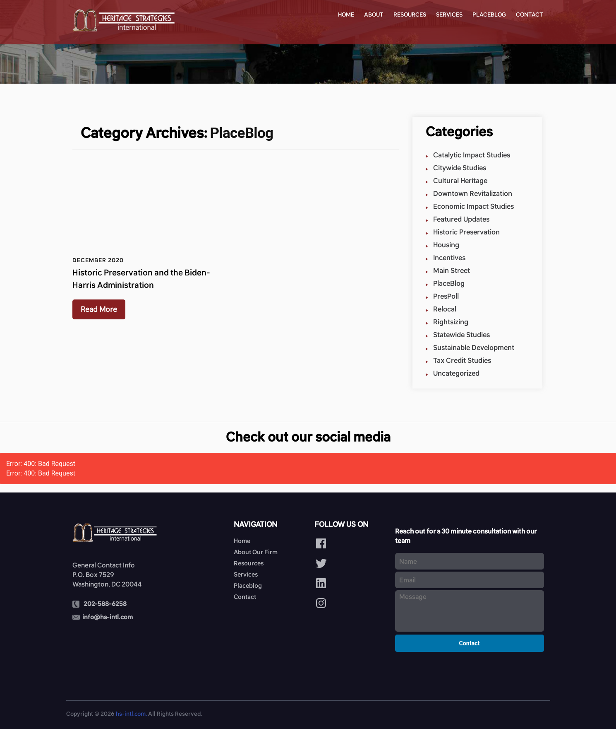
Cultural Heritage (460, 180)
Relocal (444, 309)
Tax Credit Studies (462, 360)
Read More (99, 309)
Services (449, 14)
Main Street (451, 270)
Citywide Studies (459, 167)
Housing (446, 245)
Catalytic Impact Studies (471, 155)
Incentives (449, 257)
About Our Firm (256, 552)
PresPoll (446, 296)
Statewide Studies (461, 334)
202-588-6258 (105, 604)
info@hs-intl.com (107, 617)
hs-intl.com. (131, 714)
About (374, 14)
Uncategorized (456, 373)
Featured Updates (461, 219)
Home (346, 14)
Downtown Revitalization (472, 193)
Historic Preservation (466, 232)
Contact (529, 14)
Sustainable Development (473, 347)
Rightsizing (450, 322)
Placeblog (489, 14)
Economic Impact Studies (473, 206)
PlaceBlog (449, 283)
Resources (409, 14)
